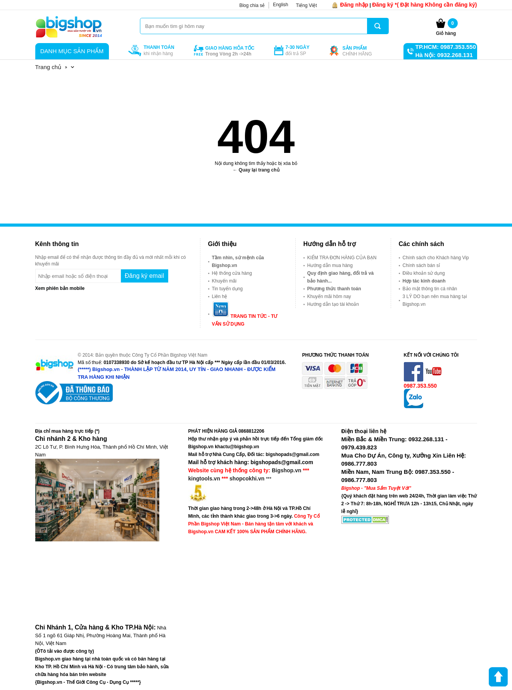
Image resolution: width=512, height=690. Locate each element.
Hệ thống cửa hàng (232, 273)
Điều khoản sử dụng (424, 273)
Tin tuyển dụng (227, 288)
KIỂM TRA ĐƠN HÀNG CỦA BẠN (342, 257)
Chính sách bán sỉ (421, 265)
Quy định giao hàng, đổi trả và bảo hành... (340, 277)
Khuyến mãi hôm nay (329, 296)
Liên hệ (220, 296)
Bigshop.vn (286, 470)
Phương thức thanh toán (334, 288)
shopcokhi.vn (246, 478)
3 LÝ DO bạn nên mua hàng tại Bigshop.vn (435, 300)
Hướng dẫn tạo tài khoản (333, 304)
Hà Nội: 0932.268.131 (444, 55)
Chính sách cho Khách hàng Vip (436, 257)
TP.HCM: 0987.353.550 (445, 46)
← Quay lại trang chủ (256, 170)
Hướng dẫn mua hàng (330, 265)
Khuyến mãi (224, 281)
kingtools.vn (204, 478)
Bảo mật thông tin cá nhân (430, 288)
